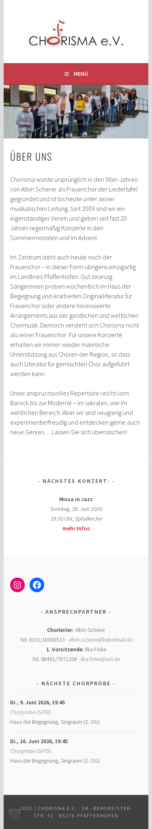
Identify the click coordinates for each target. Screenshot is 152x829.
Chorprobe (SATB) (30, 712)
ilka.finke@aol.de (100, 659)
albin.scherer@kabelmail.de (101, 639)
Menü (81, 73)
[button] (14, 814)
